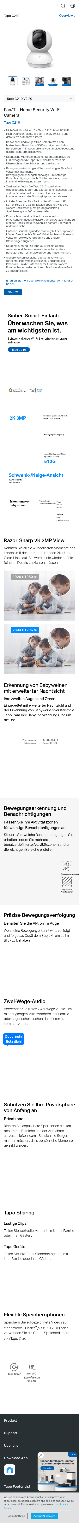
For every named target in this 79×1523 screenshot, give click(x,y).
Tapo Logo (39, 5)
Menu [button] (6, 5)
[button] (9, 1469)
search (63, 5)
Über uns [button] (11, 1445)
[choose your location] (72, 5)
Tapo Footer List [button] (17, 1486)
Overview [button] (66, 15)
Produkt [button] (10, 1420)
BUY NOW (13, 292)
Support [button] (10, 1433)
